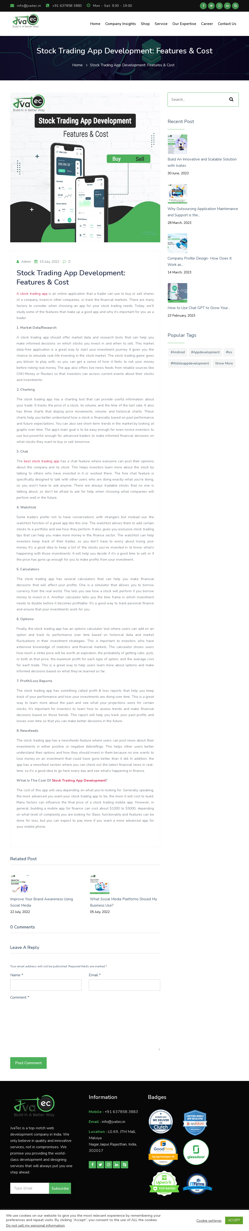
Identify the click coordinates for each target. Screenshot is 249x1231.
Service (161, 23)
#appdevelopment (205, 352)
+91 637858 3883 (64, 5)
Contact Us (227, 23)
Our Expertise (184, 23)
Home (95, 23)
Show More (224, 363)
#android (178, 352)
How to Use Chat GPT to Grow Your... (199, 307)
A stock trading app (32, 293)
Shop (145, 23)
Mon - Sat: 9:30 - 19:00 (109, 5)
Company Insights (120, 23)
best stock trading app (41, 461)
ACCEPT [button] (234, 1220)
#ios (229, 352)
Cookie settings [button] (209, 1220)
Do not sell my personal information (35, 1225)
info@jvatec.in (25, 5)
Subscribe (60, 1188)
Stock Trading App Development (79, 780)
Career (207, 23)
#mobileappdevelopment (190, 363)
